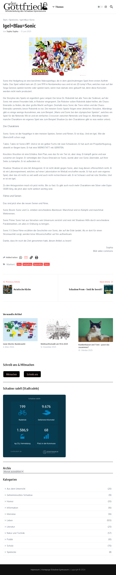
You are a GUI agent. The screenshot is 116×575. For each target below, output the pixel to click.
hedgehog (27, 264)
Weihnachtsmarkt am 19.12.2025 (54, 344)
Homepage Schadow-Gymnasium (55, 570)
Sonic (46, 264)
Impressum (35, 570)
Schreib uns (32, 374)
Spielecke (13, 20)
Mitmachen (11, 374)
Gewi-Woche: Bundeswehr (14, 344)
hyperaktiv (38, 264)
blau (19, 264)
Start (5, 20)
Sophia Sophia (12, 31)
